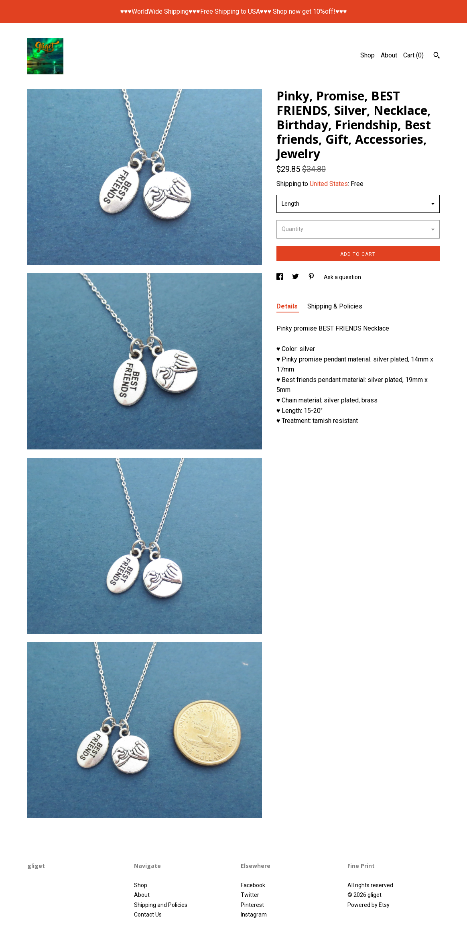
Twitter (250, 895)
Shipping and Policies (160, 905)
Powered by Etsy (368, 905)
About (389, 55)
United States (329, 184)
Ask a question (342, 277)
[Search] (437, 56)
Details (287, 306)
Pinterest (252, 905)
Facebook (253, 885)
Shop (367, 55)
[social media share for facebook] (280, 277)
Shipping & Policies (334, 306)
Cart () (413, 55)
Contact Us (148, 914)
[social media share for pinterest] (312, 277)
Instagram (254, 914)
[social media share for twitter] (296, 277)
